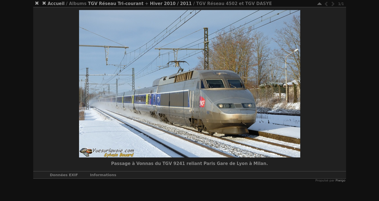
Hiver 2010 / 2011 (171, 3)
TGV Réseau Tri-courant (116, 3)
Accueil (56, 3)
